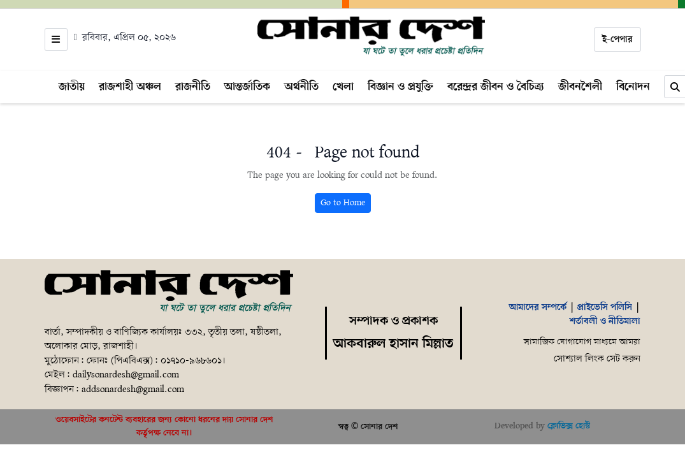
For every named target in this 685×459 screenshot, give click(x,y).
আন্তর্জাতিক (247, 86)
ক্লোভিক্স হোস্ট (568, 426)
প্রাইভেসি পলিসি (604, 307)
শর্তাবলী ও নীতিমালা (605, 321)
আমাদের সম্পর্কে (537, 307)
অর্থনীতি (301, 86)
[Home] (371, 37)
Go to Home (343, 203)
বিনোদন (633, 86)
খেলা (343, 86)
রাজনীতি (192, 86)
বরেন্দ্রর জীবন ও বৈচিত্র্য (495, 86)
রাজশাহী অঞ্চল (130, 86)
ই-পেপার (617, 39)
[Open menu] (56, 39)
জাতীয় (72, 86)
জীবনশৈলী (580, 86)
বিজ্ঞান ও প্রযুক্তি (400, 86)
